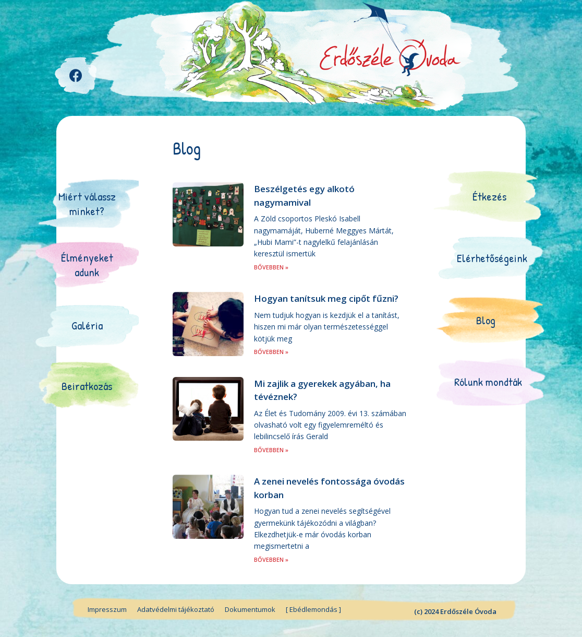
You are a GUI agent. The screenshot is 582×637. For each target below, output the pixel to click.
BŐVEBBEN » (271, 267)
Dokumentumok (250, 609)
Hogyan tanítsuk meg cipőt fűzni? (326, 298)
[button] (87, 204)
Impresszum (107, 609)
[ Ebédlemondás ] (313, 609)
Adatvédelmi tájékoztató (175, 609)
